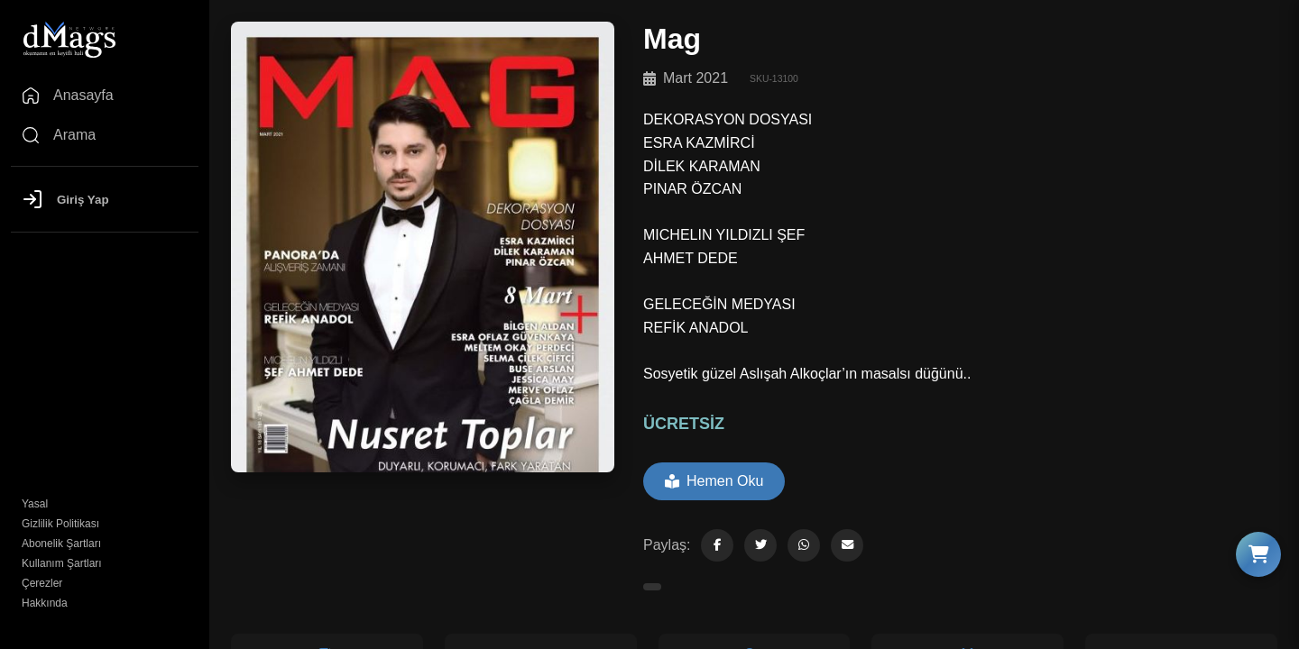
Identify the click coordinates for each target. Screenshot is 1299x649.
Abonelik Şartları (61, 543)
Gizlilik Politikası (60, 523)
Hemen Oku (714, 481)
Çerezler (42, 583)
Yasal (35, 504)
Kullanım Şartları (62, 563)
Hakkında (45, 603)
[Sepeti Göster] (1258, 554)
